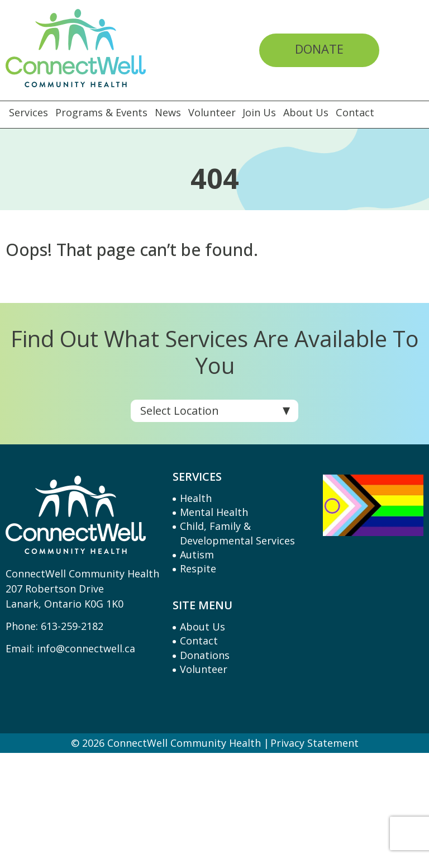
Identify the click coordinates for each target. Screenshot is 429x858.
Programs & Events (102, 112)
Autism (197, 554)
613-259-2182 (72, 626)
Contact (360, 112)
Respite (198, 568)
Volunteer (214, 112)
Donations (205, 655)
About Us (310, 112)
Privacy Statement (314, 743)
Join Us (262, 112)
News (169, 112)
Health (196, 498)
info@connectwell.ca (86, 648)
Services (28, 112)
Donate (319, 48)
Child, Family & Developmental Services (237, 533)
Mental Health (214, 512)
